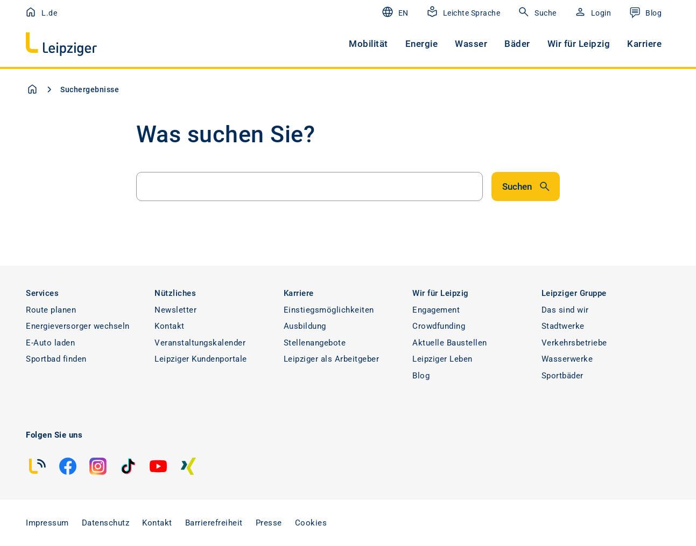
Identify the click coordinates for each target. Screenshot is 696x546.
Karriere (644, 43)
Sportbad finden (56, 359)
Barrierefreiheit (214, 523)
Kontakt (169, 326)
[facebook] (68, 466)
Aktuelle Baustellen (449, 343)
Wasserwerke (567, 359)
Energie (421, 43)
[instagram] (98, 466)
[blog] (38, 466)
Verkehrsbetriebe (574, 343)
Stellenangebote (315, 343)
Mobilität (368, 43)
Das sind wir (565, 310)
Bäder (517, 43)
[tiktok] (128, 466)
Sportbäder (562, 376)
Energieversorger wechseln (78, 326)
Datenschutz (106, 523)
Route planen (51, 310)
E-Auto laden (50, 343)
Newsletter (175, 310)
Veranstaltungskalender (199, 343)
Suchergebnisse (89, 89)
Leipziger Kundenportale (200, 359)
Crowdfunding (438, 326)
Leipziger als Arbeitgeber (331, 359)
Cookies (311, 523)
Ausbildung (305, 326)
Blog (421, 376)
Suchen (526, 186)
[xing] (188, 466)
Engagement (436, 310)
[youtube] (158, 466)
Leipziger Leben (442, 359)
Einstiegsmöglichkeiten (329, 310)
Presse (269, 523)
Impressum (47, 523)
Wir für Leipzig (578, 43)
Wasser (471, 43)
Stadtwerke (563, 326)
